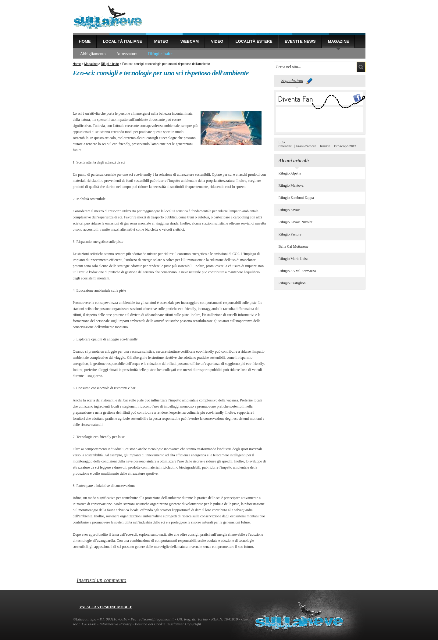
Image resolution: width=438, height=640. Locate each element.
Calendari (286, 146)
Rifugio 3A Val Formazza (297, 271)
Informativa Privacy (115, 624)
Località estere (253, 41)
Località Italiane (122, 41)
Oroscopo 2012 (345, 146)
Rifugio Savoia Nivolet (295, 222)
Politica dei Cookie (150, 624)
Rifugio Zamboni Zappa (296, 198)
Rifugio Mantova (291, 185)
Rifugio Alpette (290, 173)
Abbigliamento (93, 54)
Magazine (338, 41)
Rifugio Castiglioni (293, 283)
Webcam (189, 41)
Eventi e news (300, 41)
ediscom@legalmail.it (156, 619)
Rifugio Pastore (290, 234)
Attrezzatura (126, 54)
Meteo (161, 41)
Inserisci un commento (101, 580)
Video (217, 41)
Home (85, 41)
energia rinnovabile (230, 534)
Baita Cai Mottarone (293, 246)
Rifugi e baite (160, 54)
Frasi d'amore (306, 146)
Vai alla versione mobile (106, 607)
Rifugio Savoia (290, 210)
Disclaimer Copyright (183, 624)
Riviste (325, 146)
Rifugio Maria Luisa (293, 259)
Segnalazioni (292, 80)
